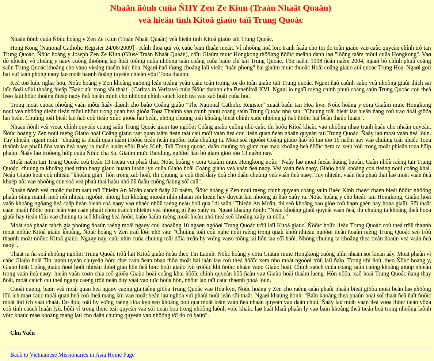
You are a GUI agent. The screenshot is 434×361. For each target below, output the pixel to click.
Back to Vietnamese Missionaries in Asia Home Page (72, 355)
